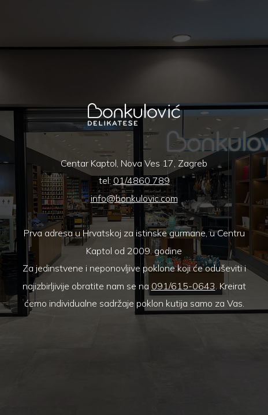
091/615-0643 (183, 286)
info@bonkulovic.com (134, 198)
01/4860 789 (141, 180)
